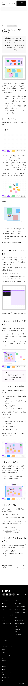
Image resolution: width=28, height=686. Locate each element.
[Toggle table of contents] (14, 9)
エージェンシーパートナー (7, 673)
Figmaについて (5, 669)
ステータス (5, 680)
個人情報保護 (5, 677)
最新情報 (4, 660)
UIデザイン (5, 603)
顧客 (16, 626)
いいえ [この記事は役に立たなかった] (23, 566)
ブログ (3, 644)
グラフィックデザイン (7, 612)
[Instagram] (10, 594)
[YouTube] (7, 594)
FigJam (4, 26)
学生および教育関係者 (20, 623)
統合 (16, 632)
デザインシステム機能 (20, 609)
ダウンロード (5, 658)
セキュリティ (18, 629)
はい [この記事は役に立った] (17, 566)
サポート (4, 649)
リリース (4, 663)
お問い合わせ (18, 634)
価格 (16, 617)
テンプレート (5, 620)
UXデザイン (5, 606)
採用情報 (4, 666)
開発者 (3, 652)
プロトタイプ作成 (6, 609)
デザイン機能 (18, 603)
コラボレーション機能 (20, 612)
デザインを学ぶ (6, 655)
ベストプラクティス (7, 646)
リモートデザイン (6, 623)
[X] (3, 594)
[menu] (21, 594)
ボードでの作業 (12, 26)
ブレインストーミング (7, 617)
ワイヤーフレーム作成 (7, 615)
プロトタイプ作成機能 (20, 606)
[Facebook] (13, 594)
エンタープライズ (19, 620)
